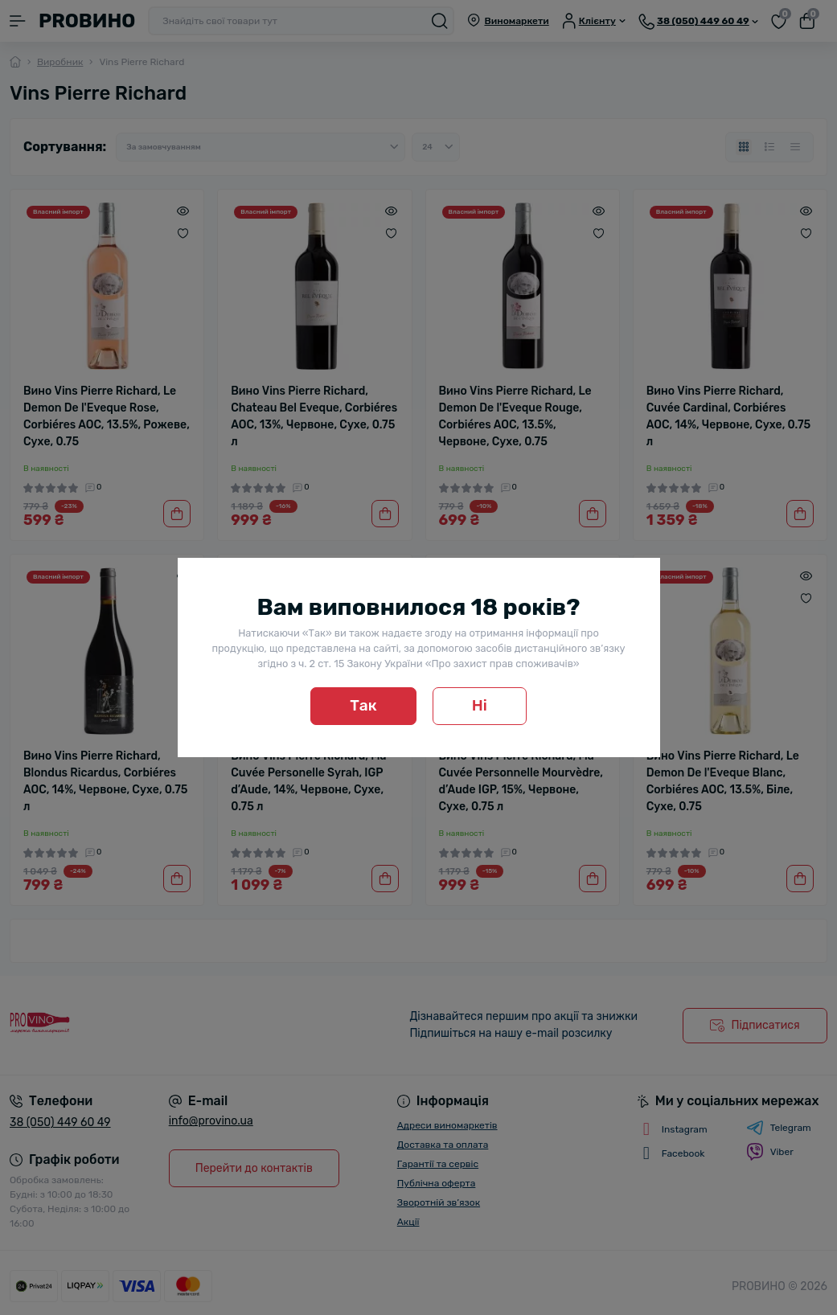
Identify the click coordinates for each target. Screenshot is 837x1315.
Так (363, 705)
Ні (479, 705)
